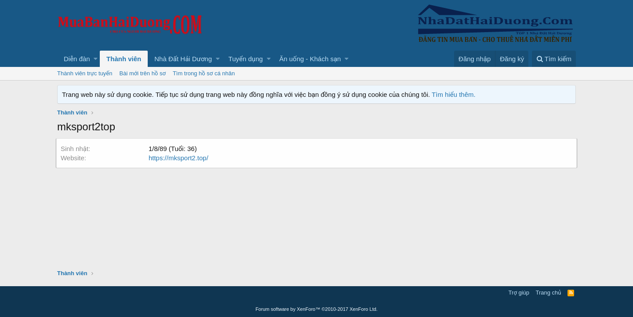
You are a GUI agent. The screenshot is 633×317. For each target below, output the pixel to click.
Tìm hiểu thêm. (454, 94)
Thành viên (123, 59)
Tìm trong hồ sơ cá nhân (204, 73)
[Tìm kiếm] (554, 59)
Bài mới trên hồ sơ (143, 73)
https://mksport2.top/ (180, 158)
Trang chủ (548, 292)
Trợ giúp (519, 292)
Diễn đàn (77, 59)
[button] (95, 59)
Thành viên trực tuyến (85, 73)
